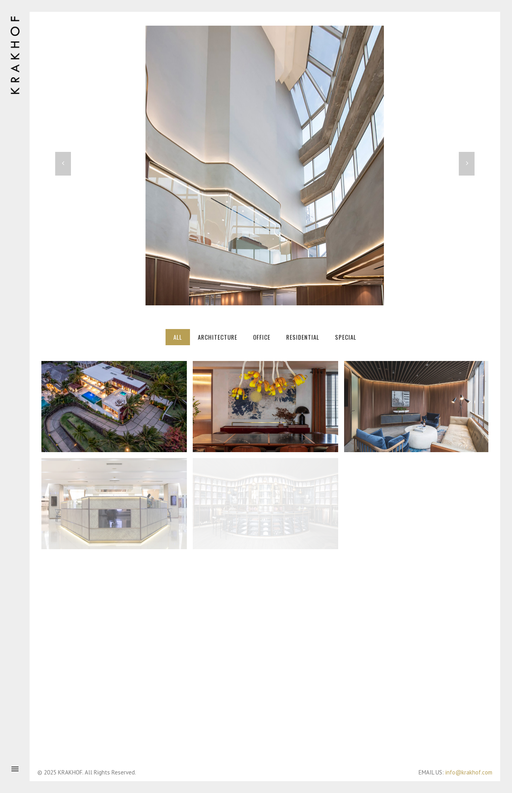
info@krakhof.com (468, 772)
